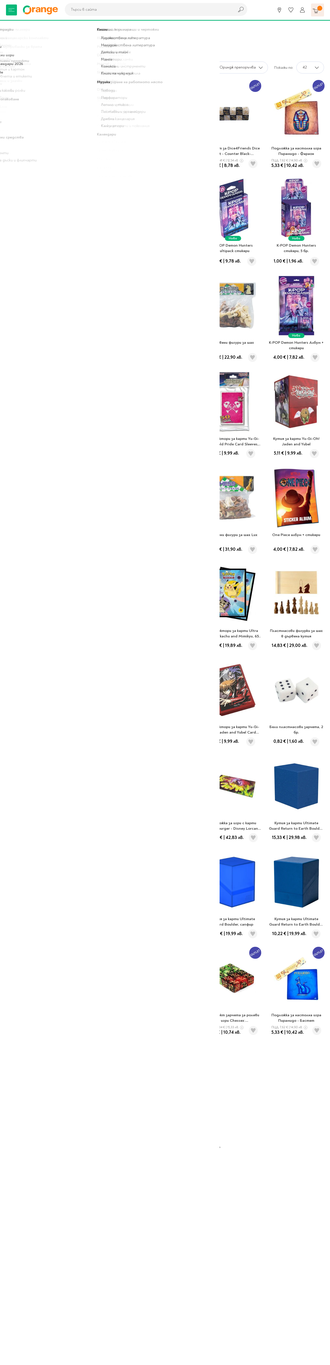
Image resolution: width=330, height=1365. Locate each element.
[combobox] (148, 9)
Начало (12, 27)
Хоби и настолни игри (45, 27)
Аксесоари (81, 27)
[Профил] (302, 10)
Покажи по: (283, 67)
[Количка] (317, 9)
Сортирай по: (198, 67)
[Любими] (291, 10)
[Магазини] (279, 10)
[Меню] (11, 9)
